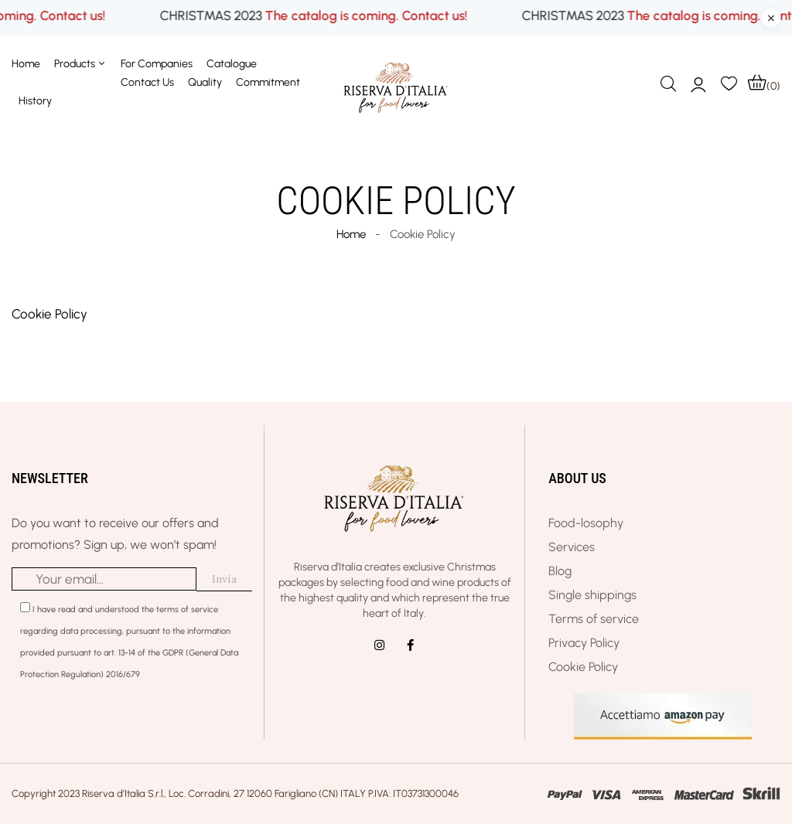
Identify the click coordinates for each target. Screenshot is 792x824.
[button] (764, 82)
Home (351, 234)
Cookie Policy (49, 314)
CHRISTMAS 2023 (275, 16)
